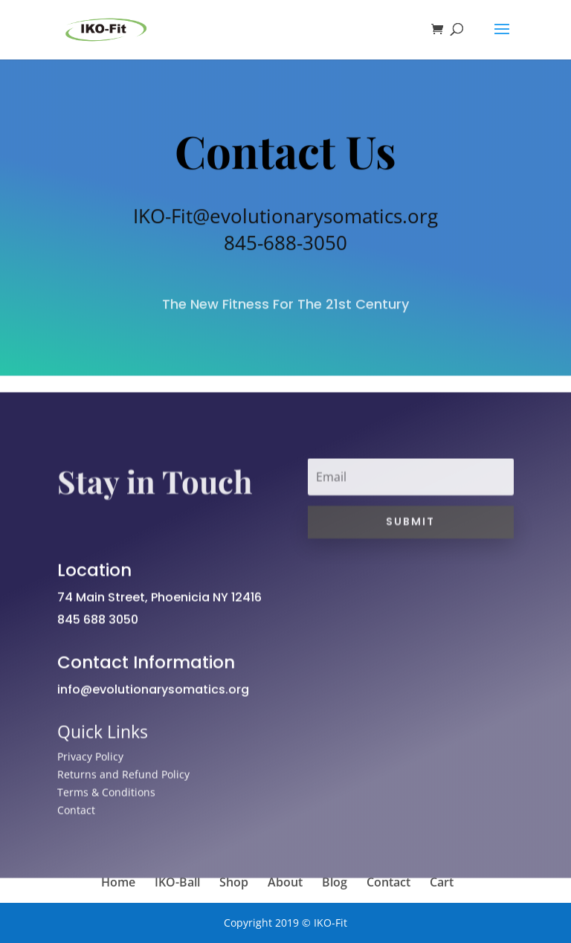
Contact (76, 826)
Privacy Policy (90, 773)
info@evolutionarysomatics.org (153, 705)
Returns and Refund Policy (123, 790)
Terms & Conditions (106, 808)
